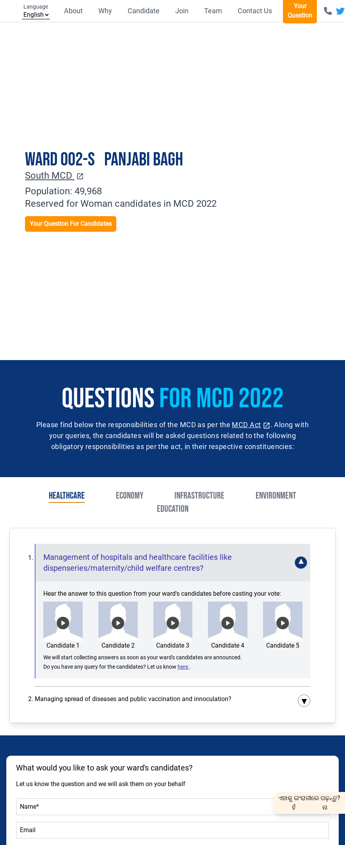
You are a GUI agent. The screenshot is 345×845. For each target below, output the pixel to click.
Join (182, 11)
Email (28, 830)
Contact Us (255, 11)
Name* (29, 806)
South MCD (54, 175)
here (183, 667)
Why (105, 11)
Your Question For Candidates (71, 223)
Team (213, 11)
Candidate (144, 11)
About (73, 11)
